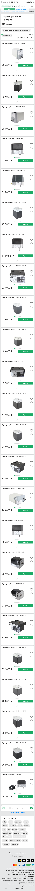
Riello (9, 837)
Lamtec (25, 833)
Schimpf (5, 840)
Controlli (26, 822)
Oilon (4, 837)
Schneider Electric (15, 840)
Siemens (24, 840)
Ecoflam (26, 825)
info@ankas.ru (29, 2)
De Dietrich (13, 825)
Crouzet (5, 825)
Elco (4, 829)
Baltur (4, 822)
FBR (9, 829)
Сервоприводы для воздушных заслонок (16, 30)
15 (25, 808)
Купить (25, 65)
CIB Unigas (18, 822)
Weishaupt (15, 844)
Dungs (20, 825)
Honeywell (22, 829)
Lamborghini (17, 833)
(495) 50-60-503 (13, 2)
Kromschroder (7, 833)
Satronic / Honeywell (19, 837)
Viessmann (6, 844)
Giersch (14, 829)
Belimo (11, 822)
